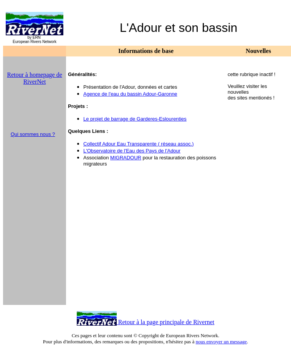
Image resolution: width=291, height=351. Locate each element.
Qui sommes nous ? (33, 134)
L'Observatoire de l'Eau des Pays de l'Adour (131, 151)
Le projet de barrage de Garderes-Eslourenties (135, 119)
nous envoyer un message (221, 341)
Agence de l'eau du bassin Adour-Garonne (130, 94)
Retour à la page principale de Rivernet (166, 322)
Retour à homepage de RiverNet (34, 78)
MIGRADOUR (125, 158)
